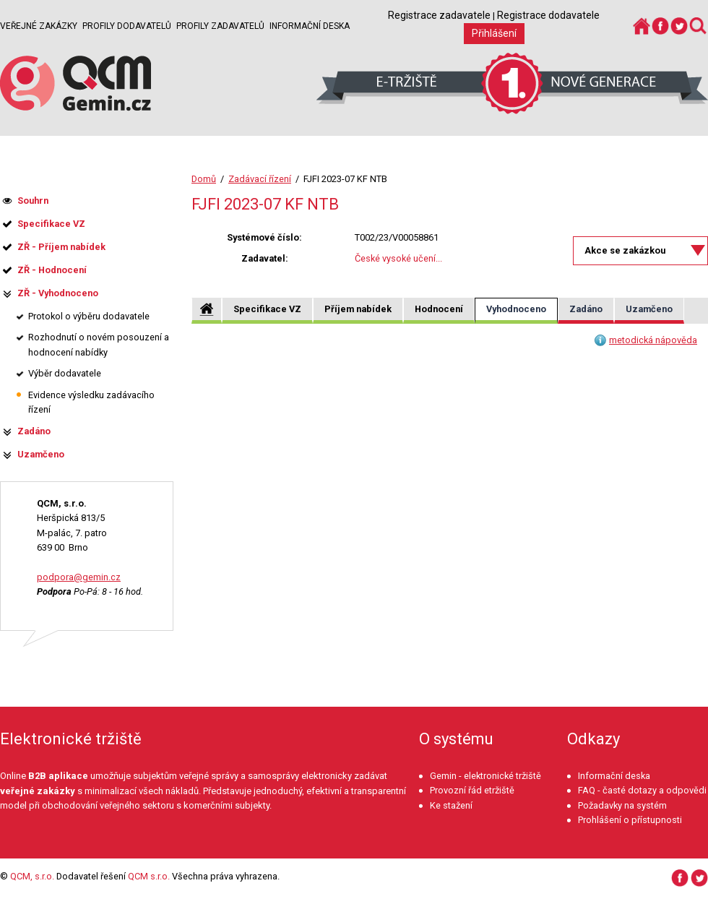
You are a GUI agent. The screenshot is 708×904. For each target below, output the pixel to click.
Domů (203, 178)
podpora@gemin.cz (79, 577)
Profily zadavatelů (220, 26)
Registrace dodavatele (548, 15)
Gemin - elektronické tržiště (485, 775)
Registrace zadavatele (439, 15)
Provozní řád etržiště (472, 790)
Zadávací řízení (259, 178)
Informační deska (309, 26)
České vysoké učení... (398, 258)
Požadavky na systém (622, 805)
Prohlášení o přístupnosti (630, 819)
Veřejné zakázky (38, 26)
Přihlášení (494, 33)
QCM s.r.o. (149, 876)
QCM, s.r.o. (32, 876)
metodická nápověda (653, 340)
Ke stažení (451, 805)
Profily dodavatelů (126, 26)
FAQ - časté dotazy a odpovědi (642, 790)
